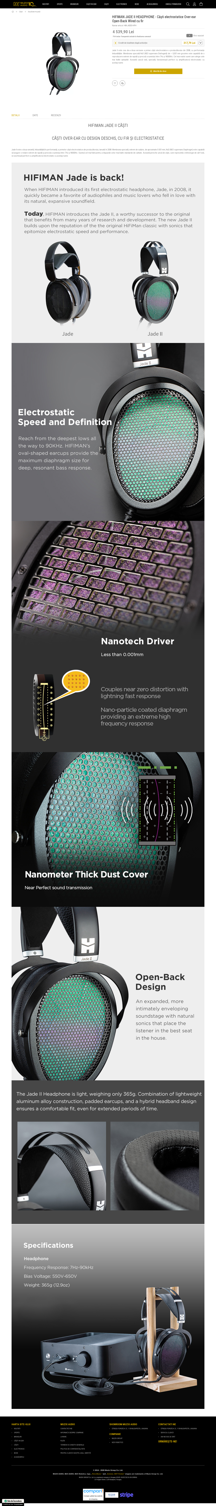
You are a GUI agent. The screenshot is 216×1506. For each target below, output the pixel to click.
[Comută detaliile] (201, 43)
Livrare (63, 1437)
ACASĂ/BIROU (19, 1457)
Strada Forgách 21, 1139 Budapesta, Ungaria (179, 1429)
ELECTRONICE (19, 1449)
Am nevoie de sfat (168, 1437)
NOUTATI (17, 1429)
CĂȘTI (16, 1445)
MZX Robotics (117, 1442)
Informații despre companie (71, 1433)
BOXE (16, 1453)
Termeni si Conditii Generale (72, 1445)
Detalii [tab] (16, 115)
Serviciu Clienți (167, 1433)
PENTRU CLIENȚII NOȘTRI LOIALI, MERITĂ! (75, 1453)
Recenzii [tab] (56, 115)
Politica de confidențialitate (72, 1449)
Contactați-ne (66, 1429)
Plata (62, 1441)
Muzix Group (117, 1438)
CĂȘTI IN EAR (19, 1441)
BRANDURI (18, 1437)
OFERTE (17, 1433)
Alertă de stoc (160, 71)
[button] (158, 43)
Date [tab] (35, 115)
